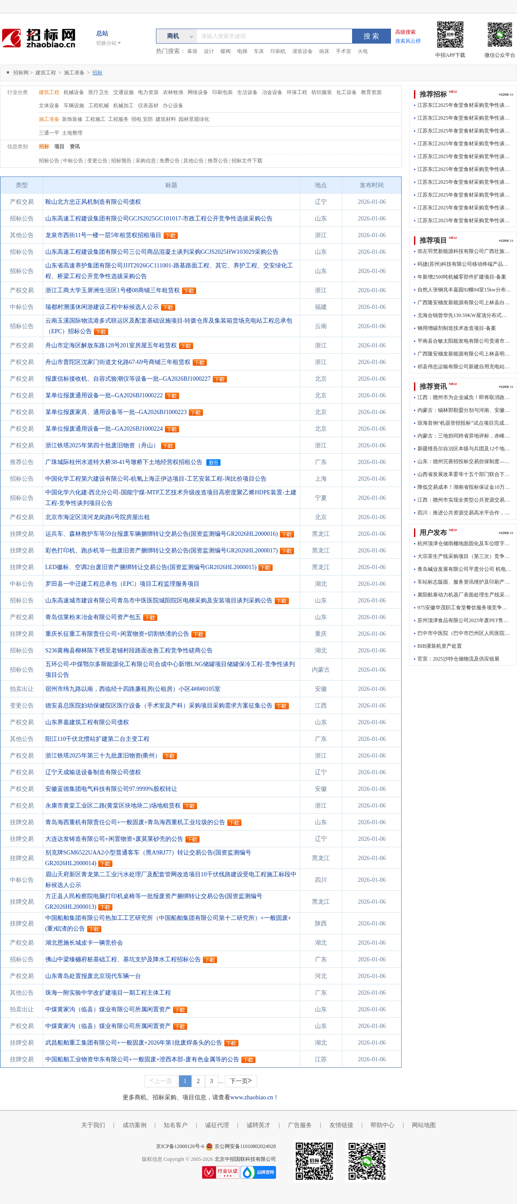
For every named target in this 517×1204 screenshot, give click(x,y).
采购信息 (146, 161)
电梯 (242, 51)
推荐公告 (218, 161)
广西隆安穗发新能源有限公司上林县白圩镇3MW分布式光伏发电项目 (464, 302)
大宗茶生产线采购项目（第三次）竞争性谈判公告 (464, 556)
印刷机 (278, 51)
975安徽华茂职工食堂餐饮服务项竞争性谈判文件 (464, 608)
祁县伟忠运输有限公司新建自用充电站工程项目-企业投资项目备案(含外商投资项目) (464, 367)
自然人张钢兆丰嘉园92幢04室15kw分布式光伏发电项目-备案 (464, 290)
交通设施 (123, 92)
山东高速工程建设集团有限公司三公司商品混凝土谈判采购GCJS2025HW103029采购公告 (162, 252)
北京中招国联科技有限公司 (245, 1159)
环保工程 (297, 92)
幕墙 (192, 51)
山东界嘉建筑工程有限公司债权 (87, 722)
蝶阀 (225, 51)
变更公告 (98, 161)
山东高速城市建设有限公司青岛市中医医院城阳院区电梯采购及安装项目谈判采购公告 (159, 600)
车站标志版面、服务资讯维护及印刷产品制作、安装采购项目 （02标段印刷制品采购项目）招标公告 (464, 582)
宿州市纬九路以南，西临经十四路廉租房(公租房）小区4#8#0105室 (133, 689)
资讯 (75, 147)
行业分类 (17, 92)
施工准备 (75, 73)
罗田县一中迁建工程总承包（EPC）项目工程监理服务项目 (122, 584)
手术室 (343, 51)
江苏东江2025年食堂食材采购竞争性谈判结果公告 (464, 105)
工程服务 (119, 119)
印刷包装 (222, 92)
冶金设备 (272, 92)
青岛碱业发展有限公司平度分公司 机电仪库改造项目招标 (464, 569)
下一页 (241, 1080)
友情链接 (341, 1125)
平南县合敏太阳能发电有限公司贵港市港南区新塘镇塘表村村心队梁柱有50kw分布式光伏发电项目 (464, 341)
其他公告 (194, 161)
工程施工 (96, 119)
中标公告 (74, 161)
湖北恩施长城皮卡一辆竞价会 (84, 943)
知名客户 (176, 1125)
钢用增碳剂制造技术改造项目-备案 (456, 328)
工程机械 (98, 106)
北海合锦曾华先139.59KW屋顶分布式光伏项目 (464, 315)
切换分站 (109, 43)
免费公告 (170, 161)
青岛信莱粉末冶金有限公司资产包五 (93, 617)
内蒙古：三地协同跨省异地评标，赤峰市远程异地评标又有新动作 (464, 436)
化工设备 (346, 92)
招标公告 (50, 161)
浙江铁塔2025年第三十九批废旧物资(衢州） (103, 755)
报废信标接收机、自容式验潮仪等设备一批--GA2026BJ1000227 (128, 379)
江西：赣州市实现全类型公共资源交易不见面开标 (464, 500)
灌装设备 (302, 51)
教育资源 (371, 92)
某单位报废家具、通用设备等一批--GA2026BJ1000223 (116, 412)
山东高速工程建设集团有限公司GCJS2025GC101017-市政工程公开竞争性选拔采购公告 (159, 218)
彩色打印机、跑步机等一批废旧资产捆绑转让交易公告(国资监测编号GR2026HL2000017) (161, 550)
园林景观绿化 (194, 119)
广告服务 (300, 1125)
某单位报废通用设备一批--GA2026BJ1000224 (104, 429)
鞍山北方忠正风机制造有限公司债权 (93, 202)
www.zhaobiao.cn (251, 1097)
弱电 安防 (142, 119)
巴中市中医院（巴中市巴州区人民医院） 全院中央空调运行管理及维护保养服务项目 (464, 633)
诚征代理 (217, 1125)
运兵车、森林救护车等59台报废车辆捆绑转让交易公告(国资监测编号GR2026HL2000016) (161, 534)
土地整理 (72, 133)
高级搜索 (405, 32)
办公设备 (173, 106)
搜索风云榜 (408, 41)
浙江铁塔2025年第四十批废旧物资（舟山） (102, 445)
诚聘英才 (258, 1125)
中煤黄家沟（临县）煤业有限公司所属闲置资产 (108, 1009)
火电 (363, 51)
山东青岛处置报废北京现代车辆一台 (93, 976)
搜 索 (371, 36)
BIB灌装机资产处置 (439, 646)
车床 (259, 51)
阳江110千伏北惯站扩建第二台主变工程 (97, 739)
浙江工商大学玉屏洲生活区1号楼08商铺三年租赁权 (112, 290)
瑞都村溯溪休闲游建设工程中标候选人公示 (102, 307)
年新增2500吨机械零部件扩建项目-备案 (461, 277)
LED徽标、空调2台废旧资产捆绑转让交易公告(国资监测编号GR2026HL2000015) (151, 567)
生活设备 (247, 92)
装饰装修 (73, 119)
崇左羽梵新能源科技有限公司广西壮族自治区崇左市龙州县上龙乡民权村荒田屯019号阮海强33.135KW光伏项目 (464, 251)
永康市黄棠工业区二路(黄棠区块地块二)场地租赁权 (113, 805)
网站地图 (424, 1125)
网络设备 (198, 92)
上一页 (161, 1080)
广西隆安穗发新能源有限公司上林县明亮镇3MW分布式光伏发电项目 (464, 354)
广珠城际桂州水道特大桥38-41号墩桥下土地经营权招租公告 (124, 462)
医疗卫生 (98, 92)
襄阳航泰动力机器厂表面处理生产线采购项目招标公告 (464, 595)
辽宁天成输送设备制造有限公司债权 (93, 772)
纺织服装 (321, 92)
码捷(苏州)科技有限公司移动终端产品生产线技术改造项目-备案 (464, 264)
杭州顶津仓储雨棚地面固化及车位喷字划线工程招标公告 (464, 543)
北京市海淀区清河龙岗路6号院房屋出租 (97, 517)
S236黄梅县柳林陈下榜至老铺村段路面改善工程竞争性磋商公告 (129, 650)
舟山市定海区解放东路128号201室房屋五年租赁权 (111, 345)
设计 (209, 51)
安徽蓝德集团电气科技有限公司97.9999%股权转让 (111, 789)
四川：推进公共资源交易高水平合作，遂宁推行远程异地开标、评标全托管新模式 (464, 513)
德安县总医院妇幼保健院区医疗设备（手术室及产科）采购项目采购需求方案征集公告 (159, 705)
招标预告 (122, 161)
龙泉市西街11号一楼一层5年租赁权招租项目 (103, 235)
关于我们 (93, 1125)
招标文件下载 (247, 161)
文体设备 (49, 106)
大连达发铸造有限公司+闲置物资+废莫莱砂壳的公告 (114, 839)
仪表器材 (148, 106)
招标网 (21, 73)
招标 (44, 147)
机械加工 (123, 106)
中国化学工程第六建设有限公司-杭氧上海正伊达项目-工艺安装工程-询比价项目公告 (156, 479)
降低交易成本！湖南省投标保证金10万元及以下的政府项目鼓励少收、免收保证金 (464, 487)
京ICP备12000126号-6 (180, 1146)
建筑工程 (46, 73)
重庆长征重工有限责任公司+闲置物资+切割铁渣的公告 (117, 634)
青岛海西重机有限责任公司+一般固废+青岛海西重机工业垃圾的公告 (135, 822)
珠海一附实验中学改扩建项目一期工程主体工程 (108, 993)
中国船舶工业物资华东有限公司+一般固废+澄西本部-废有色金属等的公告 (142, 1059)
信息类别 (17, 147)
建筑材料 (166, 119)
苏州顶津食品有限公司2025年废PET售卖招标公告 (464, 620)
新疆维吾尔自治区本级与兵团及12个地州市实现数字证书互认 (464, 449)
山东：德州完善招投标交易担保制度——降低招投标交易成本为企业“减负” (464, 461)
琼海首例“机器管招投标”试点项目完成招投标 (464, 423)
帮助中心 (382, 1125)
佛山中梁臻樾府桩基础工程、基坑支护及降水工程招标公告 (123, 959)
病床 (324, 51)
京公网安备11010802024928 (245, 1146)
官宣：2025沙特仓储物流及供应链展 (458, 659)
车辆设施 (74, 106)
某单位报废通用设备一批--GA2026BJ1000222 (104, 395)
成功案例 (135, 1125)
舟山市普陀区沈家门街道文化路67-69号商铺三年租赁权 (118, 362)
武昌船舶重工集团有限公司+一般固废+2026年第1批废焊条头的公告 (134, 1043)
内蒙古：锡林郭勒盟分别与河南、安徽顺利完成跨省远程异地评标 (464, 410)
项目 (59, 147)
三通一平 (50, 133)
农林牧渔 (173, 92)
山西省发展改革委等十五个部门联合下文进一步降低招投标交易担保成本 (464, 474)
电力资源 (148, 92)
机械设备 (74, 92)
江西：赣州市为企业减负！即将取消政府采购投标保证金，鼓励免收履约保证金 (464, 397)
